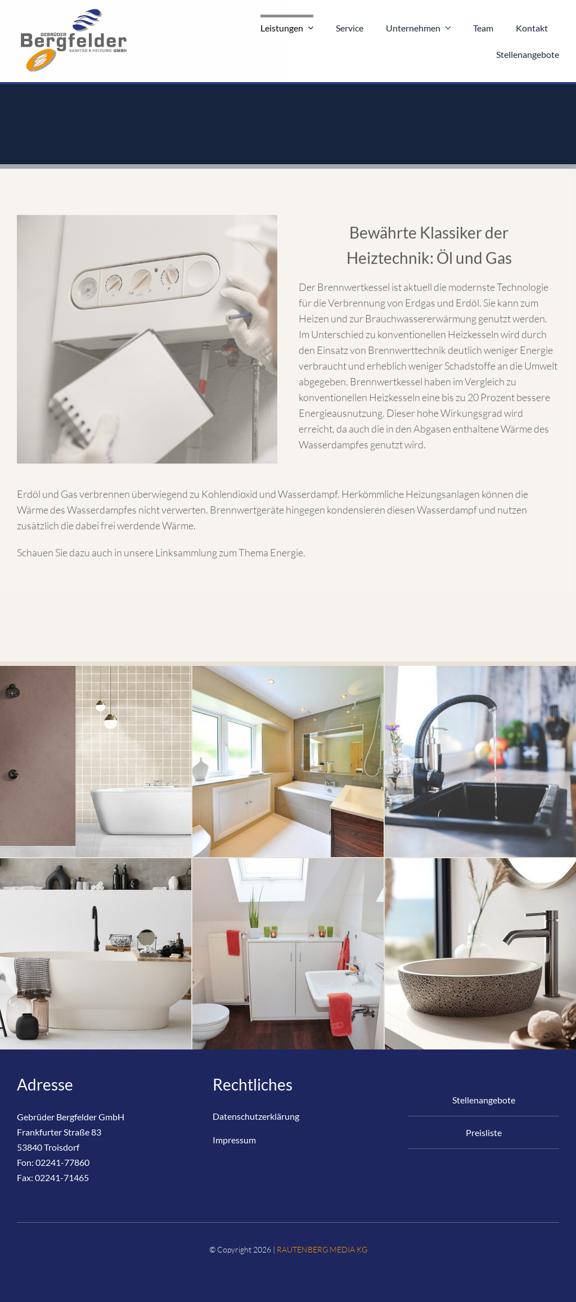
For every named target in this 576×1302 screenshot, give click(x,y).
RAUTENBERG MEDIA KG (322, 1249)
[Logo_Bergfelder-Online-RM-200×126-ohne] (73, 10)
